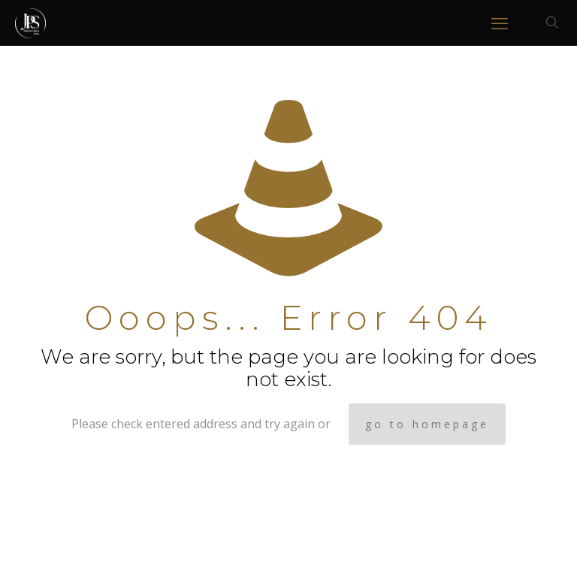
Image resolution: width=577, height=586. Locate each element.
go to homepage (427, 424)
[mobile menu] (499, 22)
